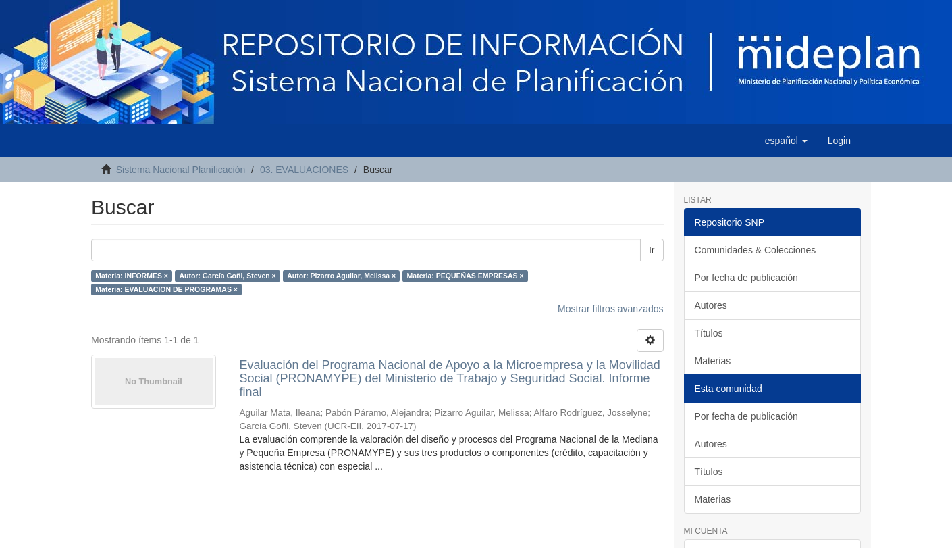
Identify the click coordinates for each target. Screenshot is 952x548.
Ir (652, 250)
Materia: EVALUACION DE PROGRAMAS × (166, 289)
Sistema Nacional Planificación (180, 169)
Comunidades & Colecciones (755, 250)
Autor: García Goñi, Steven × (227, 276)
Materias (713, 360)
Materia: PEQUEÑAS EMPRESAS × (465, 276)
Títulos (709, 333)
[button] (786, 140)
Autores (711, 305)
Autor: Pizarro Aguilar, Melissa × (341, 276)
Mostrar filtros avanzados (610, 308)
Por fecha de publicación (746, 277)
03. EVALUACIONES (304, 169)
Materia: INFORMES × (131, 276)
